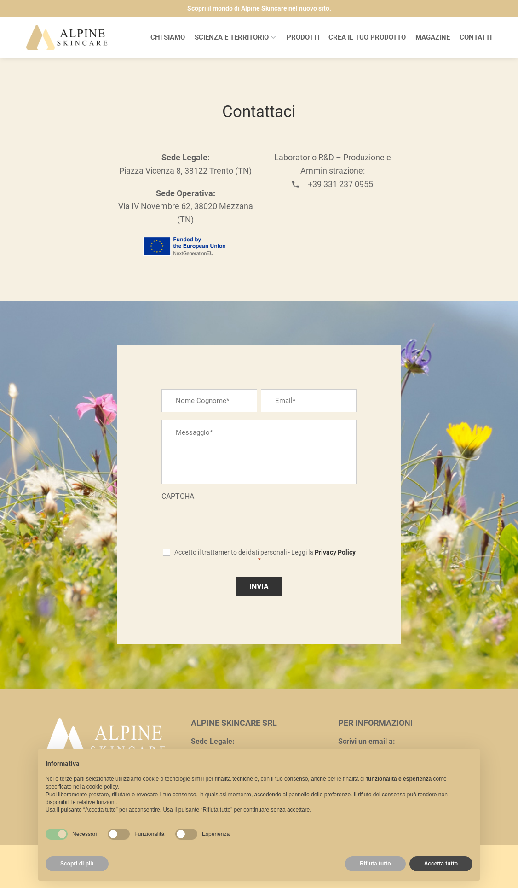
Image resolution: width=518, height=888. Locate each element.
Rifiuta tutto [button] (375, 863)
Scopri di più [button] (77, 863)
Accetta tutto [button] (441, 863)
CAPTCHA (177, 496)
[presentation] (231, 522)
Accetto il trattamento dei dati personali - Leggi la (265, 556)
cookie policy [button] (102, 786)
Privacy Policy (335, 552)
